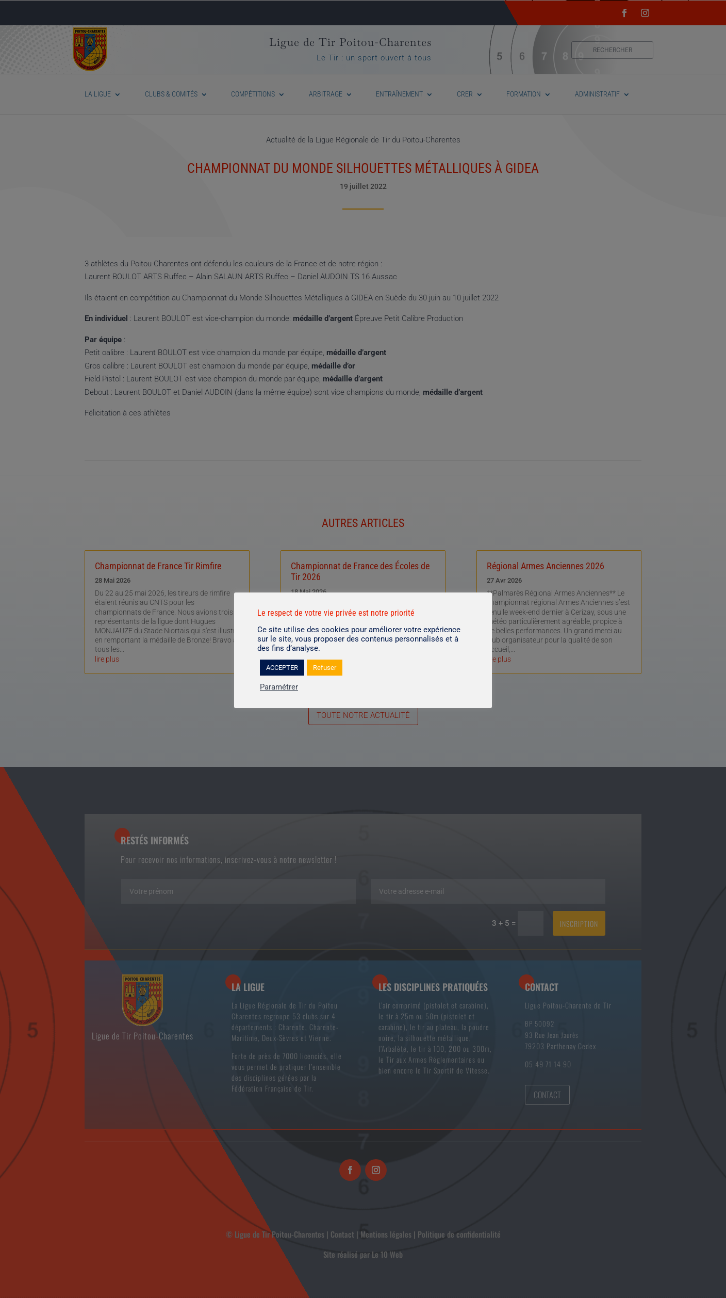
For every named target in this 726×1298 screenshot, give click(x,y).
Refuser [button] (324, 667)
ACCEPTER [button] (282, 667)
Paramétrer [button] (279, 687)
